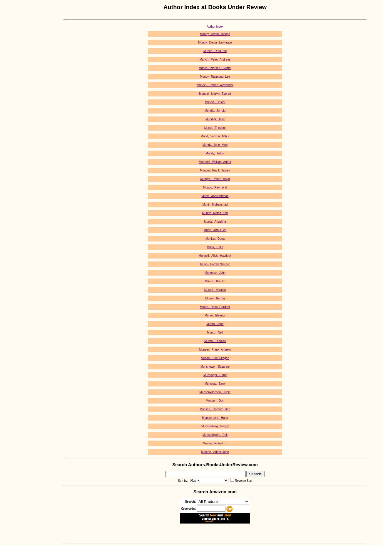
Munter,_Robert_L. (215, 443)
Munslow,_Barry (215, 383)
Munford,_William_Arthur (215, 162)
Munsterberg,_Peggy (215, 426)
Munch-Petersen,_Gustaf (215, 68)
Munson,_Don (215, 400)
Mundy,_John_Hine (215, 144)
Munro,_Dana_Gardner (215, 307)
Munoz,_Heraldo (215, 289)
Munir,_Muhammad (215, 204)
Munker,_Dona (215, 238)
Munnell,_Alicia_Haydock (215, 255)
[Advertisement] (23, 92)
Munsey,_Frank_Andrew (215, 349)
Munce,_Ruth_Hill (215, 51)
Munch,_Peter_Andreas (215, 59)
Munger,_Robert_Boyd (215, 179)
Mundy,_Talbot (214, 153)
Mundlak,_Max (215, 119)
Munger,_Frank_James (215, 170)
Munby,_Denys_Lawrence (215, 42)
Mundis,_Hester (215, 102)
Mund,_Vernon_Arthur (215, 136)
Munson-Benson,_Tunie (215, 392)
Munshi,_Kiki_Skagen (215, 358)
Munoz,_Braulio (215, 281)
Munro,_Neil (215, 332)
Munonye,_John (215, 272)
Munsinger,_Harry (215, 375)
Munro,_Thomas (215, 341)
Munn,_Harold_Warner (215, 264)
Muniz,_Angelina (215, 221)
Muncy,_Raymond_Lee (215, 76)
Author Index (215, 26)
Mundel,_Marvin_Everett (215, 93)
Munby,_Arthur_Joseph (215, 34)
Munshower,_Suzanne (215, 366)
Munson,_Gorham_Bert (215, 409)
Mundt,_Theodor (215, 127)
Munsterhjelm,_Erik (215, 434)
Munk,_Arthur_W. (215, 230)
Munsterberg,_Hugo (215, 417)
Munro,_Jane (214, 324)
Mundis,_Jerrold (215, 110)
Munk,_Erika (215, 247)
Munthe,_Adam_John (215, 452)
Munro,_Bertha (215, 298)
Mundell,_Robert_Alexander (215, 85)
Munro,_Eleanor (215, 315)
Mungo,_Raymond (215, 187)
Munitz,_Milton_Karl (215, 213)
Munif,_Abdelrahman (214, 196)
